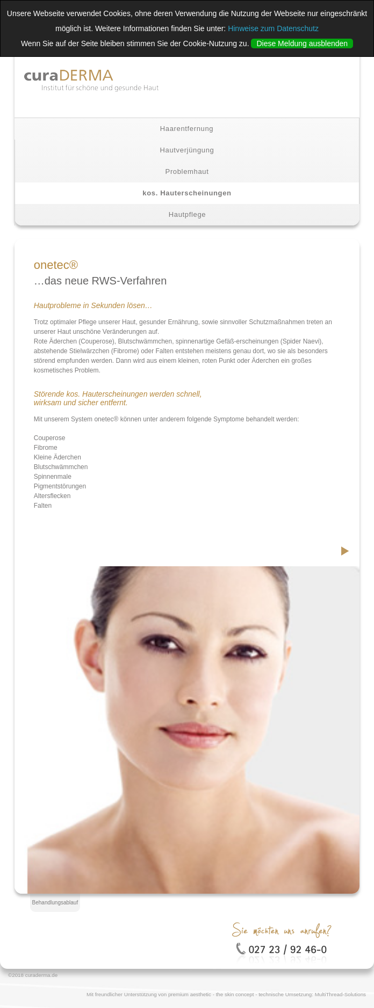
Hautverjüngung (187, 150)
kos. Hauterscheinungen (186, 193)
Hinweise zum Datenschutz (273, 28)
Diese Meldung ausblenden (302, 43)
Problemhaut (187, 171)
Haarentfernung (186, 129)
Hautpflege (187, 214)
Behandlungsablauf (55, 902)
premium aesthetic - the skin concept (211, 994)
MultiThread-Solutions (340, 994)
